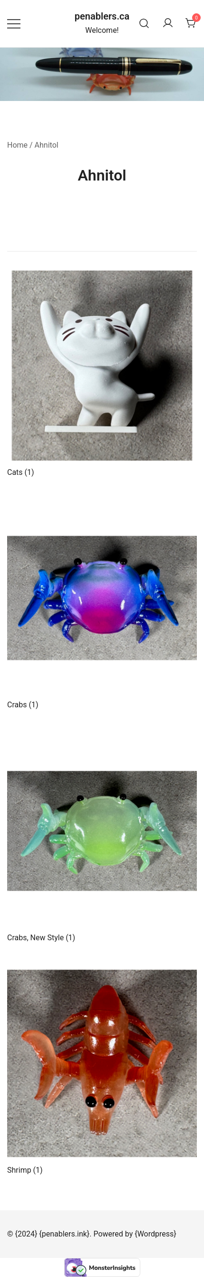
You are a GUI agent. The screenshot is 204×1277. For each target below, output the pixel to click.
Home (17, 145)
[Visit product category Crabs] (102, 606)
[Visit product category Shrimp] (102, 1071)
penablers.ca (102, 16)
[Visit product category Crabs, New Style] (102, 839)
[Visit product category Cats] (102, 374)
